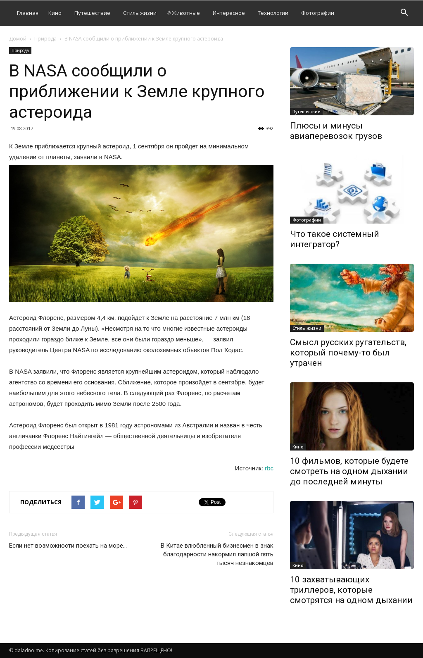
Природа (45, 38)
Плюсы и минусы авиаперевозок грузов (336, 131)
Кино (55, 13)
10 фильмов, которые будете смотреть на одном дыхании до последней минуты (349, 471)
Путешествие (92, 13)
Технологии (273, 13)
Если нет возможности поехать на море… (68, 545)
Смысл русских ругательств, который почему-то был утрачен (348, 352)
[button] (404, 13)
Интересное (229, 13)
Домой (17, 38)
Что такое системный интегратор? (334, 239)
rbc (269, 468)
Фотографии (317, 13)
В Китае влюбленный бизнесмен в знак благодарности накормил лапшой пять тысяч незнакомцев (217, 554)
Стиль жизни (140, 13)
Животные (183, 13)
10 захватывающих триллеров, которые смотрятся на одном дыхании (351, 590)
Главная (27, 13)
